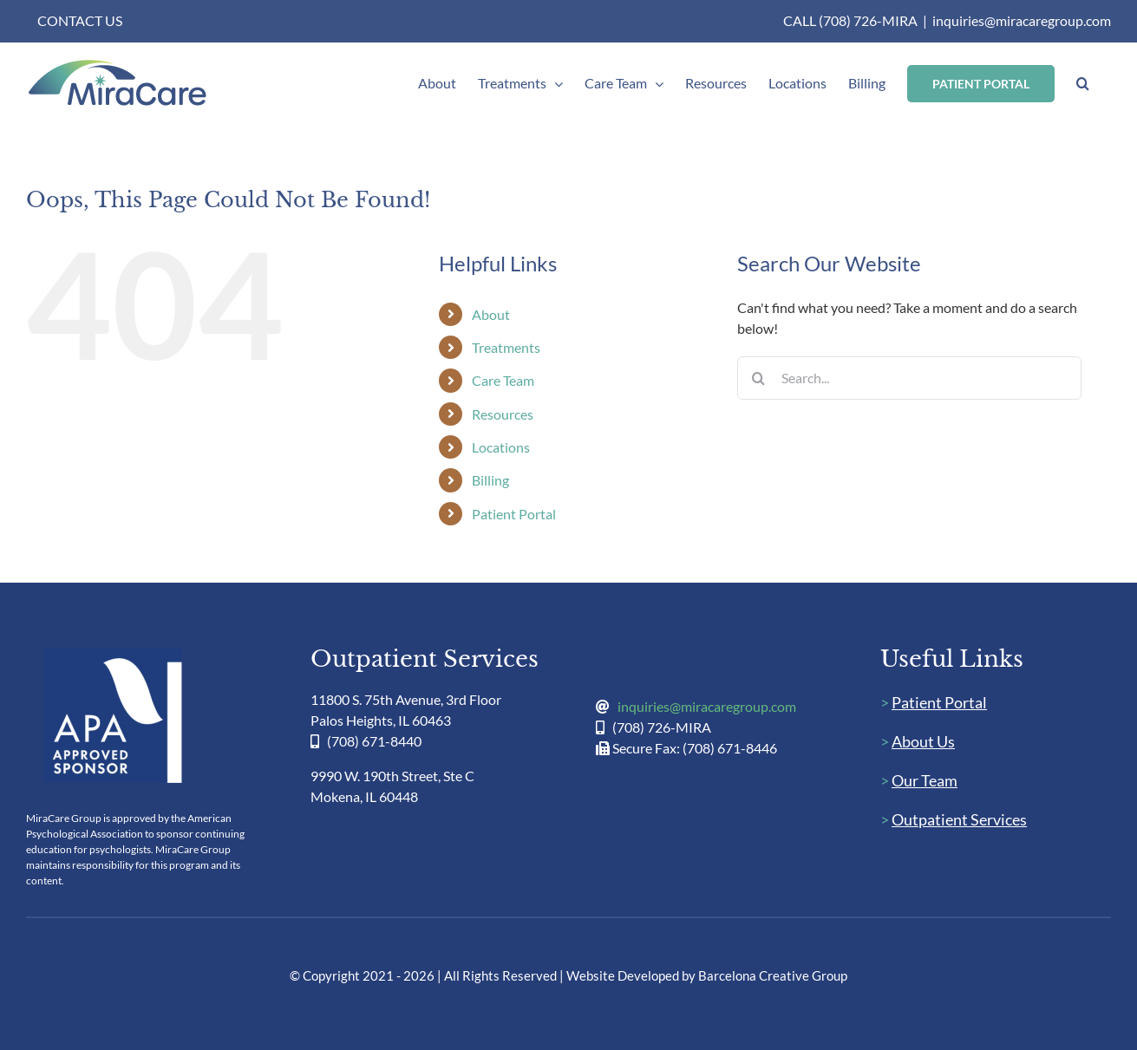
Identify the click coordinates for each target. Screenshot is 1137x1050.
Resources (502, 414)
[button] (1082, 83)
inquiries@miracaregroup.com (1021, 20)
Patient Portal (514, 513)
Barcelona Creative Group (772, 975)
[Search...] (909, 378)
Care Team (503, 380)
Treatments (506, 347)
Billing (490, 480)
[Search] (759, 378)
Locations (501, 447)
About (491, 314)
